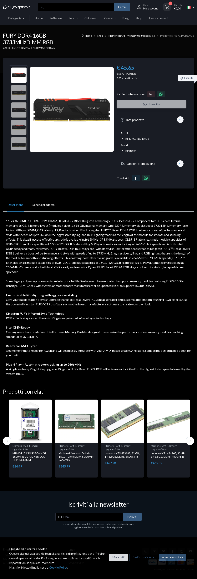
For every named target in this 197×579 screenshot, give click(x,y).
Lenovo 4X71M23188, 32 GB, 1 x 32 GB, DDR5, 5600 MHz (122, 455)
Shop (139, 18)
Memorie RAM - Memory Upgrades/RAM (132, 35)
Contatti (109, 18)
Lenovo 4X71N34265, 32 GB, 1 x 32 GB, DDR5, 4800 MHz (168, 455)
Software (56, 18)
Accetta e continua (172, 557)
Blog (125, 18)
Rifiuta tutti (118, 557)
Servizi (73, 18)
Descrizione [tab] (15, 204)
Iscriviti (132, 517)
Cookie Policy (58, 567)
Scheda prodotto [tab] (44, 204)
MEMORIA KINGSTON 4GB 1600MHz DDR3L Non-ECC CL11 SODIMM (30, 457)
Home (38, 18)
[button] (151, 119)
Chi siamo (90, 18)
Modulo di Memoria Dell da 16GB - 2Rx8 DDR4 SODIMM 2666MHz (76, 457)
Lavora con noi (158, 18)
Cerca (122, 7)
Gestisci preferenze (143, 557)
